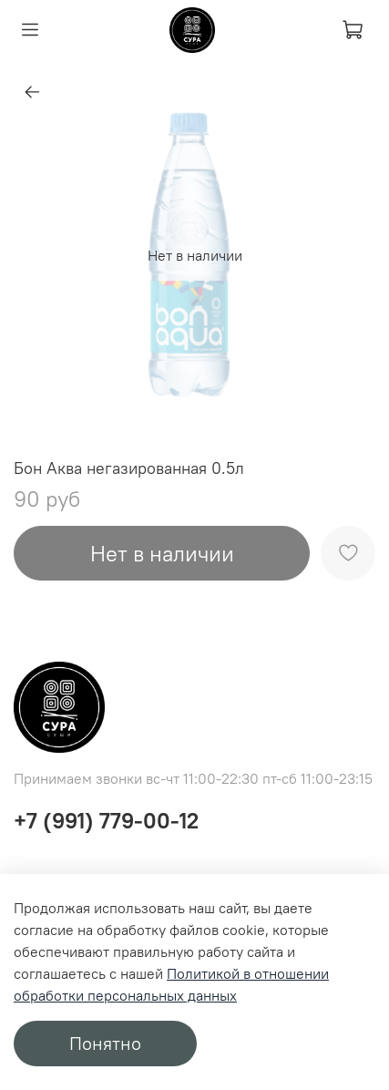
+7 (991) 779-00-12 (106, 820)
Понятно (105, 1043)
